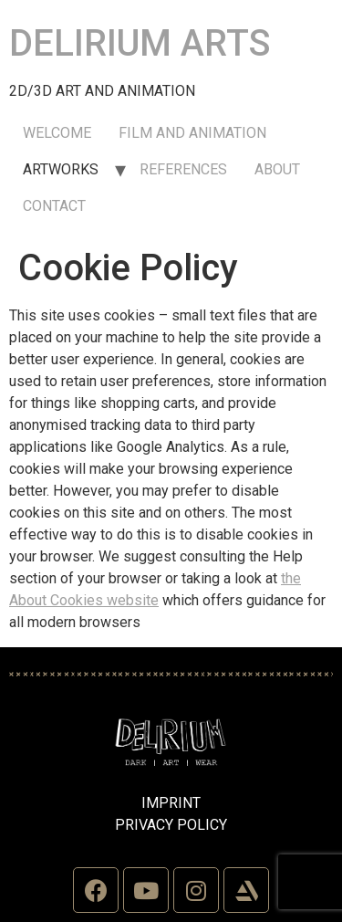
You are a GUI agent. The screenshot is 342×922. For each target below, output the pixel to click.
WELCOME (57, 132)
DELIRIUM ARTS (140, 43)
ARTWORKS (60, 169)
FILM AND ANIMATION (192, 132)
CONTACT (54, 206)
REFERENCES (183, 169)
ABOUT (277, 169)
